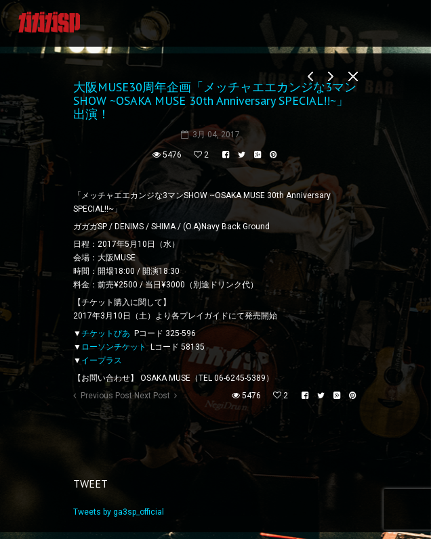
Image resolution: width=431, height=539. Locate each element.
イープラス (101, 360)
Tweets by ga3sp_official (118, 512)
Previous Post (106, 395)
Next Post (152, 395)
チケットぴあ (105, 333)
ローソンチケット (113, 347)
